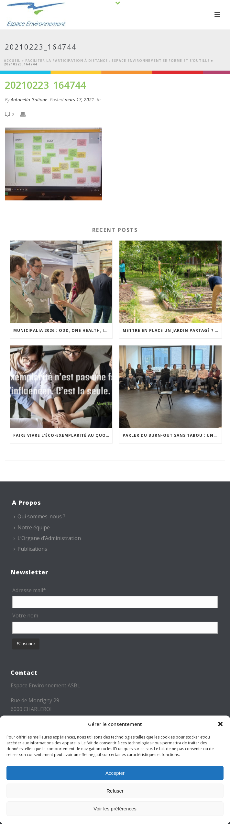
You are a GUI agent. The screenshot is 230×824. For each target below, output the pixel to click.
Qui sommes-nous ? (39, 516)
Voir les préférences (115, 808)
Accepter (115, 773)
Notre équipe (32, 527)
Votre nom (25, 615)
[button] (220, 724)
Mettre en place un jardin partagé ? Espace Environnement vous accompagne (172, 330)
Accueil (12, 60)
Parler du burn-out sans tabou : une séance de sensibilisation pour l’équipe (172, 435)
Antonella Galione (29, 99)
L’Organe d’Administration (47, 538)
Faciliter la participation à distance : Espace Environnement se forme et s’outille (117, 60)
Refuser (115, 791)
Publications (30, 548)
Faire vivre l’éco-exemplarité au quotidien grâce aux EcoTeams (62, 435)
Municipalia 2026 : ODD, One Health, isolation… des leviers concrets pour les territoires (62, 330)
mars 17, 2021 (79, 99)
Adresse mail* (29, 590)
